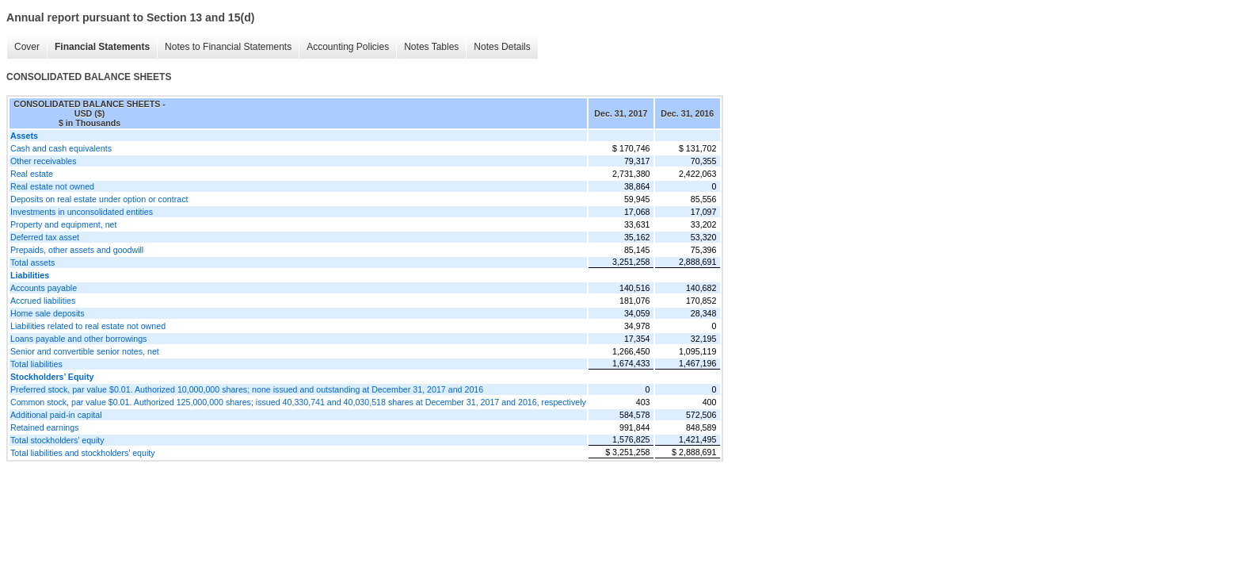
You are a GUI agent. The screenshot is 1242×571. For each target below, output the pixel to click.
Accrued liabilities (42, 300)
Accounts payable (43, 288)
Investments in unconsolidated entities (81, 212)
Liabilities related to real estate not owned (88, 326)
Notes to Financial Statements (228, 46)
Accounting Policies (348, 46)
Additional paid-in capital (56, 415)
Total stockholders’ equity (57, 440)
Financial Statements (102, 46)
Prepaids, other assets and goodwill (76, 250)
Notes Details (502, 46)
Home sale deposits (47, 313)
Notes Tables (431, 46)
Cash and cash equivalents (61, 148)
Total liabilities (36, 364)
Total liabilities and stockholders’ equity (82, 453)
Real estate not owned (52, 186)
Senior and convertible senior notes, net (84, 351)
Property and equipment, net (63, 224)
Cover (27, 46)
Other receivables (43, 161)
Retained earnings (44, 427)
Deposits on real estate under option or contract (99, 199)
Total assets (32, 262)
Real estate (31, 173)
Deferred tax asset (44, 237)
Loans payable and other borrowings (78, 338)
